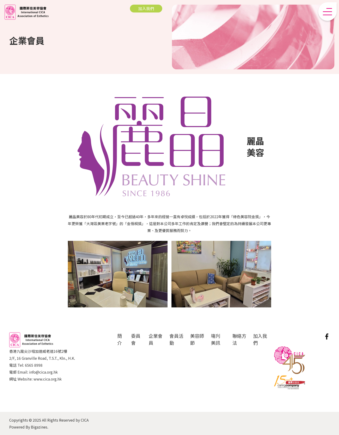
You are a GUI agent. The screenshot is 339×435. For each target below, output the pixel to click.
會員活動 (176, 343)
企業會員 (155, 343)
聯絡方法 (239, 343)
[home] (27, 12)
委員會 (135, 343)
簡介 (119, 343)
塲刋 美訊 (215, 343)
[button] (327, 11)
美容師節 (197, 343)
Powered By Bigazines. (28, 427)
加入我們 (260, 343)
